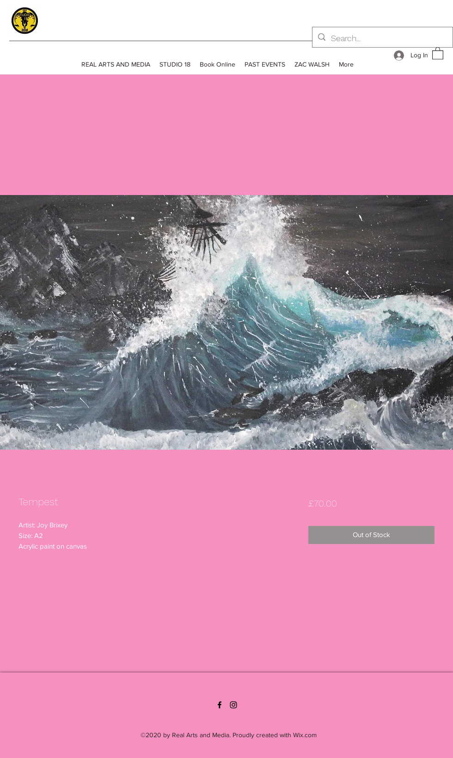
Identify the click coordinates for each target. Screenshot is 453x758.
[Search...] (382, 38)
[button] (437, 53)
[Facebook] (219, 704)
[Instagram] (233, 704)
